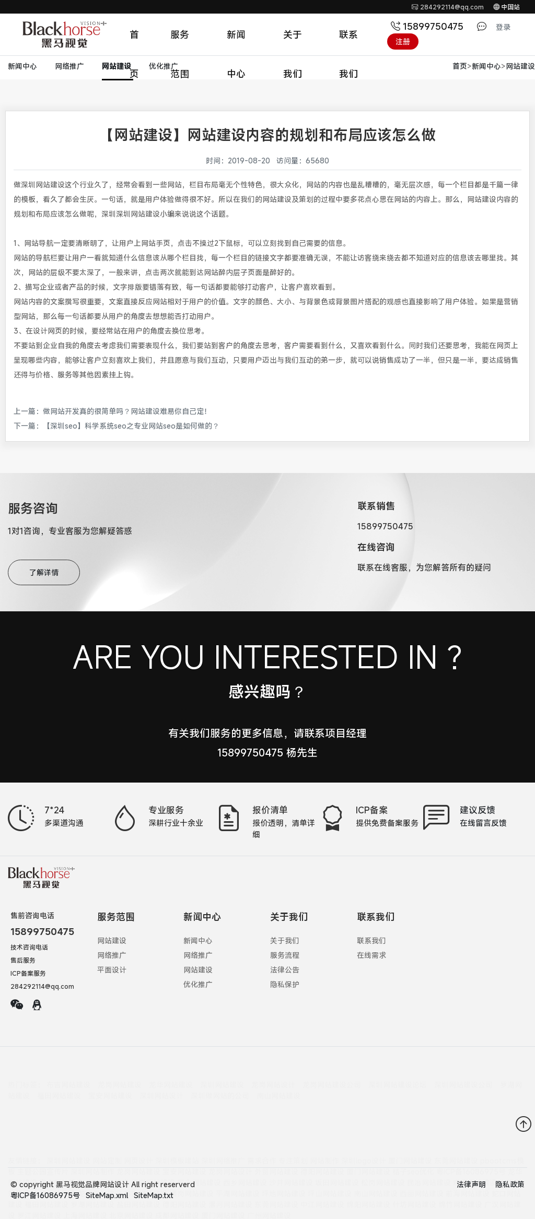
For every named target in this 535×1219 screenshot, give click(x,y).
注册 (403, 41)
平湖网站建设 (238, 1163)
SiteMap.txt (153, 1195)
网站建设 (117, 66)
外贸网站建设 (276, 1141)
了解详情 (44, 572)
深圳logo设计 (363, 1130)
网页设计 (138, 1130)
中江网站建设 (322, 1174)
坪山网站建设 (330, 1163)
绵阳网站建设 (368, 1174)
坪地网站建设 (284, 1163)
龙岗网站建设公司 (332, 1075)
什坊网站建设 (414, 1174)
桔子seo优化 (413, 1141)
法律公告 (284, 970)
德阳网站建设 (322, 1141)
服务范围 (179, 41)
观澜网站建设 (475, 1152)
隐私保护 (284, 984)
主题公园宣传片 (42, 1141)
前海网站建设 (468, 1163)
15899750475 (428, 26)
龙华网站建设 (171, 1075)
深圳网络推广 (223, 1130)
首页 (134, 41)
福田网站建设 (59, 1086)
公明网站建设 (107, 1152)
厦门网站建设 (410, 1130)
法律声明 (471, 1184)
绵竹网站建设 (460, 1174)
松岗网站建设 (383, 1152)
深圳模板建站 (177, 1130)
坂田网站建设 (337, 1152)
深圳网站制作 (92, 1141)
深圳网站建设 (222, 1075)
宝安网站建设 (110, 1086)
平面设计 (111, 970)
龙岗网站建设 (120, 1075)
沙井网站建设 (291, 1152)
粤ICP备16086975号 (471, 1141)
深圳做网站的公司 (220, 1086)
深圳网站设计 (161, 1086)
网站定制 (107, 1130)
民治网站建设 (429, 1152)
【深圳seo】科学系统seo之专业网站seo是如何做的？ (131, 426)
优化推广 (163, 66)
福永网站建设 (199, 1152)
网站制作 (324, 1130)
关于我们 (292, 41)
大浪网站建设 (54, 1163)
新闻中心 (236, 41)
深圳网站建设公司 (463, 1075)
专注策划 (293, 1130)
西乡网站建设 (245, 1152)
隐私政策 (510, 1184)
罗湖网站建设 (92, 1174)
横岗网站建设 (192, 1163)
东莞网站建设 (456, 1130)
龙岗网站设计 (273, 1075)
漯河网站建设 (230, 1174)
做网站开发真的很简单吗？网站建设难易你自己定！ (127, 411)
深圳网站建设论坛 (397, 1075)
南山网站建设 (278, 1086)
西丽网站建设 (422, 1163)
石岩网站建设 (153, 1152)
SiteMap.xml (107, 1195)
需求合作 (261, 1130)
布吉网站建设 (68, 1075)
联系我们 (348, 41)
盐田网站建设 (138, 1174)
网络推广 (70, 66)
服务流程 (284, 955)
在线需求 (371, 955)
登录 (503, 27)
